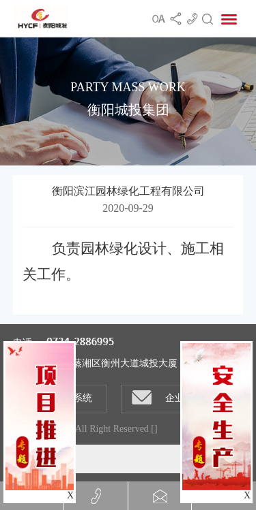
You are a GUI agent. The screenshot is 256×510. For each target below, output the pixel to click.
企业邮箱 (167, 397)
